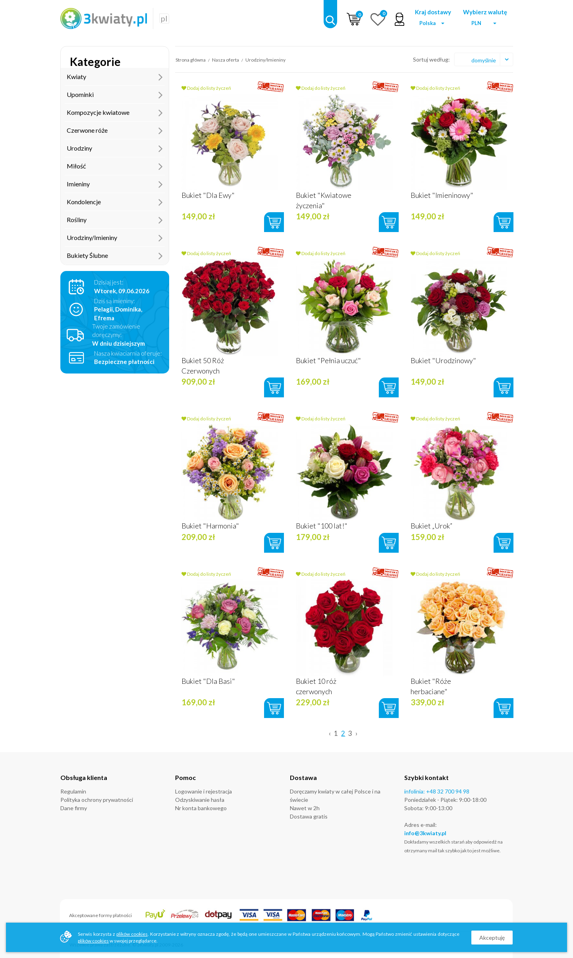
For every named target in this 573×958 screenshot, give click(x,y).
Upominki (115, 95)
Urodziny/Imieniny (115, 238)
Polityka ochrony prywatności (96, 799)
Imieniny (115, 184)
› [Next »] (356, 733)
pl (164, 18)
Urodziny (115, 148)
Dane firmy (73, 808)
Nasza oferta (226, 60)
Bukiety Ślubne (115, 255)
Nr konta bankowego (201, 808)
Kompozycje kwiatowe (115, 112)
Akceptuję (492, 937)
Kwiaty (115, 77)
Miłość (115, 166)
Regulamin (73, 791)
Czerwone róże (115, 130)
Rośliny (115, 220)
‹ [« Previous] (330, 733)
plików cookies (132, 934)
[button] (433, 23)
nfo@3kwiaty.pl (426, 833)
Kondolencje (115, 202)
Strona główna (191, 60)
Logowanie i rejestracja (203, 791)
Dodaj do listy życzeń (206, 88)
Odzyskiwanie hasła (199, 799)
